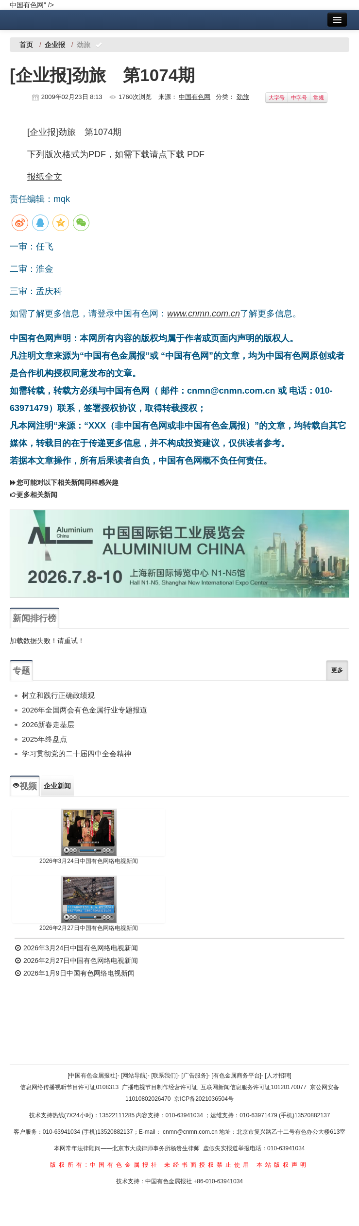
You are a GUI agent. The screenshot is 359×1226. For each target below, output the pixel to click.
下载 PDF (186, 154)
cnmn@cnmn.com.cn (191, 1131)
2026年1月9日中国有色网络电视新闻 (75, 973)
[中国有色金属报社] (93, 1075)
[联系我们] (164, 1075)
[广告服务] (194, 1075)
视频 (25, 786)
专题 (21, 671)
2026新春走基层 (48, 724)
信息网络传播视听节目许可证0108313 (69, 1087)
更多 (337, 670)
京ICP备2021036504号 (204, 1098)
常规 (318, 97)
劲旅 (243, 96)
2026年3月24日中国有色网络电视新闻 (88, 861)
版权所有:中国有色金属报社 (104, 1164)
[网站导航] (134, 1075)
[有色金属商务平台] (236, 1075)
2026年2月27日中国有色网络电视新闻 (88, 928)
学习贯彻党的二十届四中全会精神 (76, 753)
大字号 (277, 97)
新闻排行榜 (34, 618)
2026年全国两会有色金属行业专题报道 (84, 710)
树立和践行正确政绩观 (58, 695)
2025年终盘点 (44, 739)
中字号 (299, 97)
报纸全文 (44, 177)
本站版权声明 (282, 1164)
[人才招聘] (278, 1075)
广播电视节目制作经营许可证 (160, 1087)
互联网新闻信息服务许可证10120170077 (253, 1087)
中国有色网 (194, 96)
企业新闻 (57, 786)
